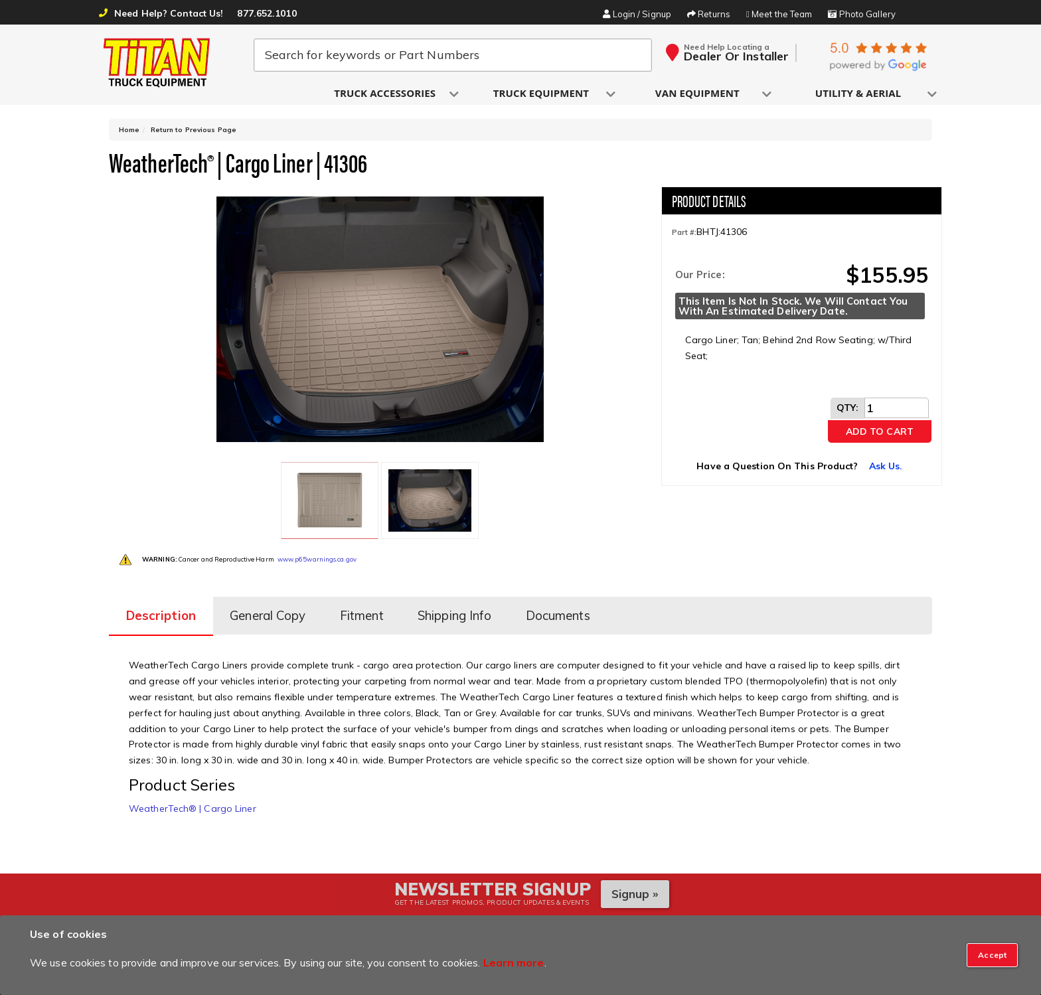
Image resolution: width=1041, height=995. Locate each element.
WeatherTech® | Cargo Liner (192, 801)
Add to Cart (880, 434)
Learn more (513, 962)
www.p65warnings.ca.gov (317, 554)
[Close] (992, 955)
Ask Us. (886, 469)
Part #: (684, 235)
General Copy (271, 609)
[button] (385, 94)
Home (129, 132)
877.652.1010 (266, 13)
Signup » (635, 886)
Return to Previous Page (193, 132)
